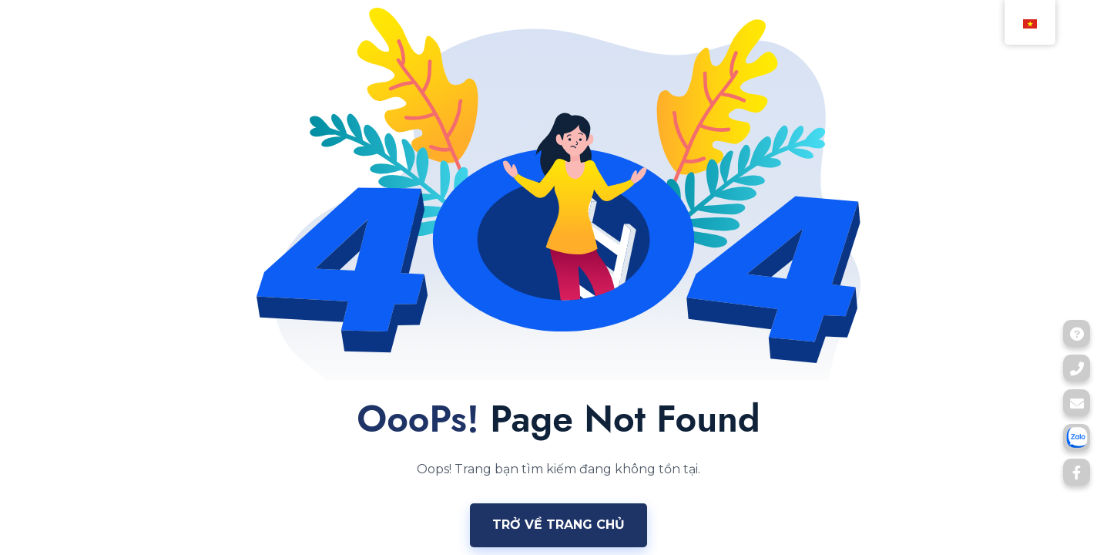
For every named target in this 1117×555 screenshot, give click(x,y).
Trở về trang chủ (558, 524)
